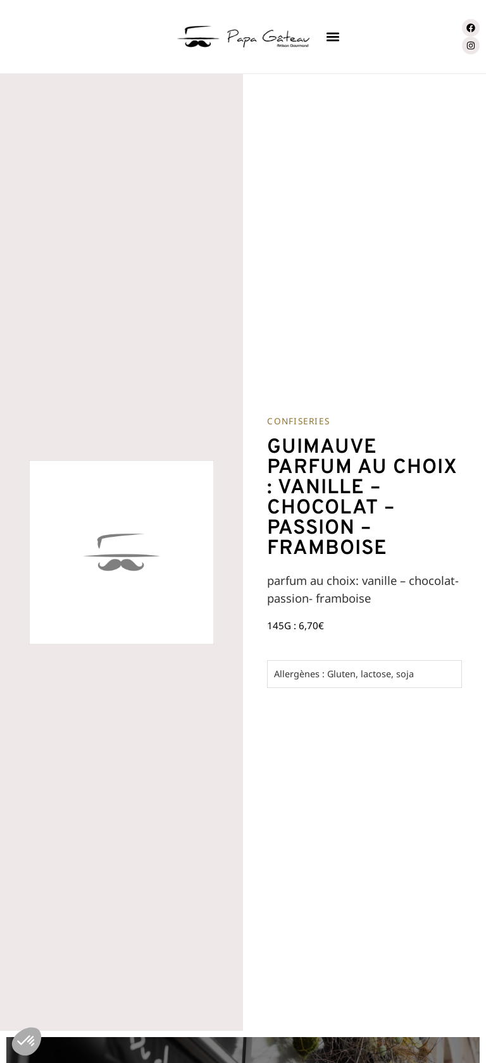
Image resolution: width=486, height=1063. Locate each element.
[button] (332, 37)
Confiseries (298, 421)
